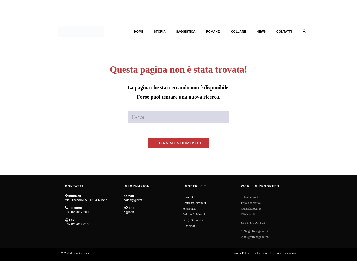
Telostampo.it (249, 199)
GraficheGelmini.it (194, 205)
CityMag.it (248, 216)
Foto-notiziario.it (252, 205)
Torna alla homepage (178, 144)
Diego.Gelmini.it (193, 222)
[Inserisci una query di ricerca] (178, 117)
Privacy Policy (241, 254)
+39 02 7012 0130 (77, 226)
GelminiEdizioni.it (194, 216)
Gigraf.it (188, 199)
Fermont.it (189, 210)
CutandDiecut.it (251, 210)
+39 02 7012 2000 (77, 214)
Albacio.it (189, 228)
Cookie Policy (260, 254)
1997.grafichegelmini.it (256, 233)
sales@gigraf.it (134, 202)
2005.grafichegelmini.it (256, 239)
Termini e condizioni (284, 254)
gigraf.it (129, 214)
